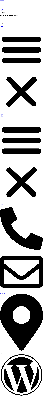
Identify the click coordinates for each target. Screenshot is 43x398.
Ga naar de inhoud (2, 0)
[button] (21, 70)
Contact (2, 117)
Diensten (2, 205)
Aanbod (2, 114)
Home (2, 26)
